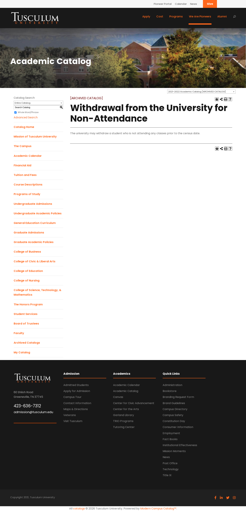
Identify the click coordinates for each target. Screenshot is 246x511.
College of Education (28, 271)
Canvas (118, 397)
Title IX (167, 475)
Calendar (181, 4)
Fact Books (170, 439)
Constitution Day (174, 421)
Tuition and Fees (25, 175)
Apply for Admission (76, 391)
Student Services (25, 314)
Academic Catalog (125, 391)
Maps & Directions (75, 409)
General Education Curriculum (35, 223)
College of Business (27, 252)
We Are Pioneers (200, 16)
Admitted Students (76, 385)
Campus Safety (173, 415)
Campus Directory (175, 409)
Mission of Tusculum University (35, 137)
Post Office (170, 463)
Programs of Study (27, 194)
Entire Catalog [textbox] (22, 103)
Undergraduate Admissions (33, 204)
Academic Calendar (28, 156)
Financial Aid (22, 165)
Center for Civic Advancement (133, 403)
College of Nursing (26, 280)
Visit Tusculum (72, 421)
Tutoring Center (124, 427)
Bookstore (169, 391)
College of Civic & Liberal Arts (34, 261)
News (193, 4)
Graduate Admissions (29, 232)
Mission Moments (174, 451)
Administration (172, 385)
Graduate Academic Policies (33, 242)
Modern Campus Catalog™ (158, 508)
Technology (171, 469)
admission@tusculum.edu (33, 412)
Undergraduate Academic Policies (38, 213)
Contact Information (77, 403)
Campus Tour (72, 397)
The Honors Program (28, 304)
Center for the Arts (126, 409)
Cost (159, 16)
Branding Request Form (178, 397)
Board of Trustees (26, 324)
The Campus (22, 146)
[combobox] (201, 91)
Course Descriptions (28, 185)
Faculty (19, 333)
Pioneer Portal (163, 4)
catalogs (79, 508)
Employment (171, 433)
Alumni (222, 16)
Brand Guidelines (174, 403)
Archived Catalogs (27, 343)
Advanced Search (26, 117)
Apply (146, 16)
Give (210, 4)
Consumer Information (178, 427)
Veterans (69, 415)
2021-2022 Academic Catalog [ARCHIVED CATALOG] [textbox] (197, 91)
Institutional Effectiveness (180, 445)
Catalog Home (24, 127)
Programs (176, 16)
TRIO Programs (123, 421)
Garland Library (123, 415)
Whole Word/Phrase (28, 112)
